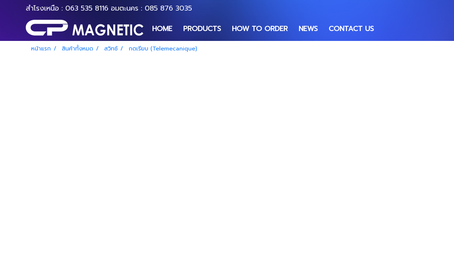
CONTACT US (351, 28)
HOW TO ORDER (260, 28)
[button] (385, 28)
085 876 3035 (168, 8)
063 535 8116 (86, 8)
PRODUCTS (202, 28)
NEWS (308, 28)
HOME (162, 28)
